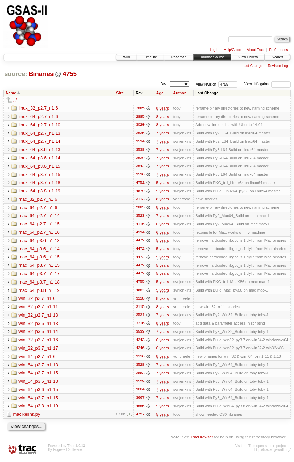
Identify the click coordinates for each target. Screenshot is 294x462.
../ (15, 100)
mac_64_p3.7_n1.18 (39, 283)
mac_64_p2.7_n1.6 (37, 208)
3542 (140, 166)
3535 (140, 133)
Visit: (165, 84)
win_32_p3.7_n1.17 (38, 350)
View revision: (207, 84)
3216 (140, 325)
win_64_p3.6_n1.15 (38, 392)
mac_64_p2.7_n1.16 (39, 233)
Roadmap (178, 57)
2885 (140, 108)
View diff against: (267, 84)
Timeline (150, 57)
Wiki (126, 57)
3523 (140, 217)
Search (277, 57)
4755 (70, 74)
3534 (140, 141)
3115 (140, 308)
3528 (140, 367)
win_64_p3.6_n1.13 (38, 383)
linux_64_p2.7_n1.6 (38, 116)
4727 (140, 417)
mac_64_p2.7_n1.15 (39, 225)
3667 (140, 400)
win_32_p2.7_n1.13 (38, 316)
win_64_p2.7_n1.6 (36, 358)
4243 (140, 342)
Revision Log (278, 66)
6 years (162, 225)
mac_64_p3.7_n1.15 (39, 266)
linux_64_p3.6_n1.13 (39, 149)
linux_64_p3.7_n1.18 (39, 183)
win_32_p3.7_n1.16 (38, 341)
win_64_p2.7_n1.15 (38, 375)
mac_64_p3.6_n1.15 (39, 258)
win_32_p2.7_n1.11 (38, 308)
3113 (140, 200)
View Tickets (248, 57)
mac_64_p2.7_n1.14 (39, 216)
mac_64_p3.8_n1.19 (39, 291)
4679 (140, 191)
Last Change (252, 66)
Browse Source (212, 57)
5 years (162, 183)
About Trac (255, 50)
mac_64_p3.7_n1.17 (39, 275)
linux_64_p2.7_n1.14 (39, 141)
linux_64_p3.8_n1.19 (39, 191)
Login (214, 50)
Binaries (41, 74)
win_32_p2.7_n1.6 (36, 300)
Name (11, 93)
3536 (140, 175)
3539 (140, 158)
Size (120, 93)
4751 (140, 183)
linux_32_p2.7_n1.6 (38, 108)
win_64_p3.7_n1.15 (38, 400)
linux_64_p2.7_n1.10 (39, 124)
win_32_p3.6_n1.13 (38, 325)
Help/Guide (232, 50)
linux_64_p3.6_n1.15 (39, 166)
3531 (140, 317)
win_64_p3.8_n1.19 (38, 408)
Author (179, 93)
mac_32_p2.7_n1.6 (37, 199)
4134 (140, 233)
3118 (140, 300)
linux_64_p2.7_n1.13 (39, 133)
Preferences (278, 50)
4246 (140, 350)
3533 (140, 333)
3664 (140, 392)
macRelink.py (26, 417)
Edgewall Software (67, 452)
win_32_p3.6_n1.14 (38, 333)
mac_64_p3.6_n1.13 (39, 241)
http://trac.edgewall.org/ (272, 452)
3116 (140, 358)
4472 (140, 242)
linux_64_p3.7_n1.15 (39, 174)
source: (15, 74)
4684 (140, 292)
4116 (140, 225)
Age (159, 93)
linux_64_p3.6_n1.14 (39, 158)
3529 (140, 384)
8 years (162, 108)
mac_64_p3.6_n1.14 (39, 250)
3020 (140, 125)
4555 (140, 409)
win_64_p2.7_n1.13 (38, 366)
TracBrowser (201, 439)
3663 (140, 375)
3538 (140, 150)
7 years (162, 133)
